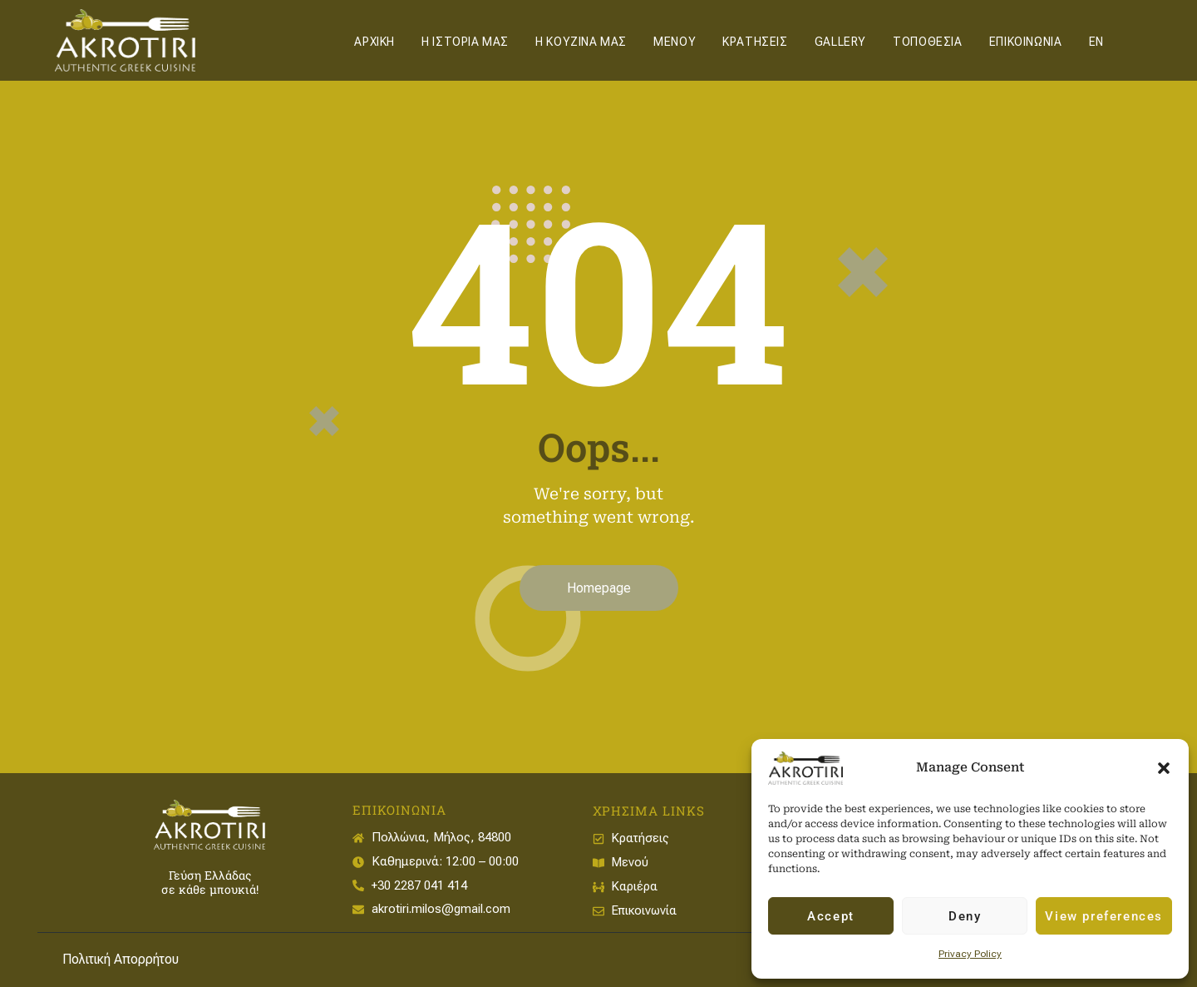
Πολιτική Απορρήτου (120, 959)
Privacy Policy (970, 954)
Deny (964, 916)
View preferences (1104, 916)
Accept (831, 916)
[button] (1163, 768)
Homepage (599, 588)
